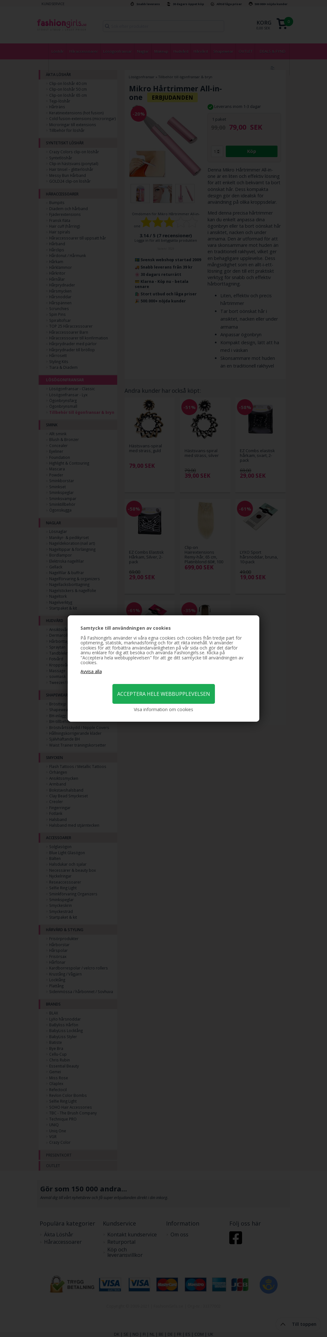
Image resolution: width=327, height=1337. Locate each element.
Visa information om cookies (163, 709)
